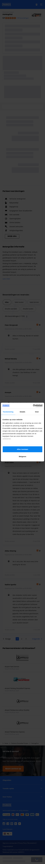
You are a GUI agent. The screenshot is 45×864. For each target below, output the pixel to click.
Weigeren (22, 456)
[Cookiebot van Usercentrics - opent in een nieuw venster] (32, 405)
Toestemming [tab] (8, 412)
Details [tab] (22, 412)
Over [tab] (37, 412)
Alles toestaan (22, 449)
